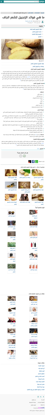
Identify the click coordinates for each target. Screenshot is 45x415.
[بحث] (38, 1)
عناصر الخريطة (41, 379)
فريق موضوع (33, 405)
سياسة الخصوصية (32, 402)
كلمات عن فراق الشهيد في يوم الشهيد (35, 390)
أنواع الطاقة (41, 371)
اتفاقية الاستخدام (41, 402)
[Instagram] (38, 397)
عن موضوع (34, 400)
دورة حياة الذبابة (40, 387)
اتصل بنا (42, 400)
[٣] (16, 145)
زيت (36, 135)
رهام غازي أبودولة (28, 21)
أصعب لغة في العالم (39, 376)
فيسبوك (33, 161)
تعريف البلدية (41, 366)
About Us (42, 405)
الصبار (42, 143)
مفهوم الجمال (41, 374)
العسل (28, 77)
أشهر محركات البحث (40, 382)
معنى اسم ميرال (40, 384)
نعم (24, 156)
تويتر (29, 161)
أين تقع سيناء (41, 368)
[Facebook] (43, 397)
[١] (20, 80)
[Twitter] (41, 397)
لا (20, 156)
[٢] (23, 89)
